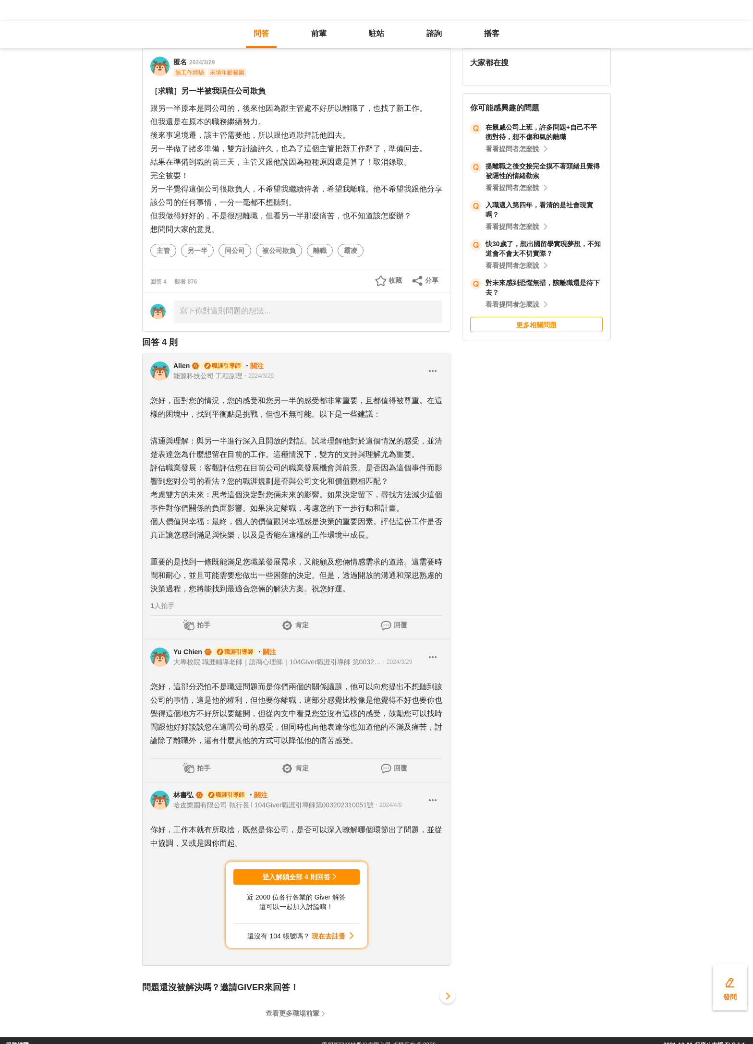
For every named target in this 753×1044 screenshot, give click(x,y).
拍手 (203, 625)
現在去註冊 (328, 936)
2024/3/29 (202, 62)
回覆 (400, 625)
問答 (261, 33)
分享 (431, 280)
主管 (163, 250)
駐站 (376, 33)
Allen (181, 366)
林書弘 (183, 795)
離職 (320, 250)
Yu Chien (187, 652)
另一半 (197, 250)
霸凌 (350, 250)
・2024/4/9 (388, 805)
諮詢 (434, 33)
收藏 (395, 280)
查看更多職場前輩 (292, 1013)
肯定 (302, 625)
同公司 (235, 250)
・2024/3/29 (258, 375)
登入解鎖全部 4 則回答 (296, 877)
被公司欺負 (279, 250)
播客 (491, 33)
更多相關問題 (536, 325)
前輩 (319, 33)
